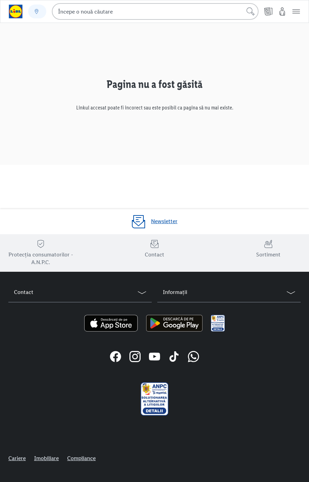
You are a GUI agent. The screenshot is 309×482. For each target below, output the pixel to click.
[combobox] (155, 11)
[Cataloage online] (268, 11)
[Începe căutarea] (251, 11)
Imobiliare (46, 458)
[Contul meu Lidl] (282, 11)
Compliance (81, 458)
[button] (296, 11)
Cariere (17, 458)
